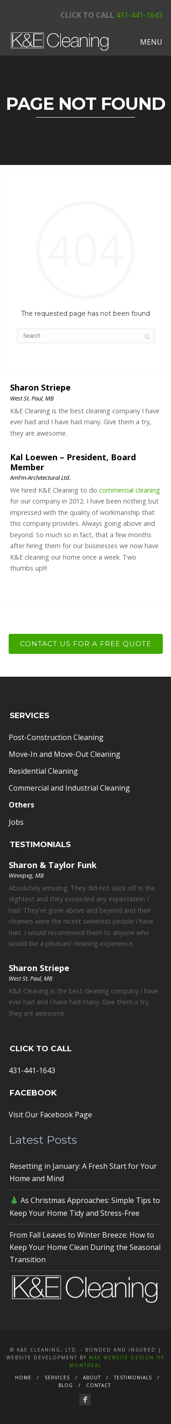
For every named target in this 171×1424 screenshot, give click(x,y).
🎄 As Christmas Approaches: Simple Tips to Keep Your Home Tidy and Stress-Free (85, 1206)
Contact (98, 1385)
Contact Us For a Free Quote (85, 643)
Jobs (16, 822)
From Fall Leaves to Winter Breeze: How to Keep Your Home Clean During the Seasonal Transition (85, 1247)
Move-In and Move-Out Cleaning (64, 754)
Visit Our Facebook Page (50, 1115)
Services (57, 1377)
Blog (65, 1385)
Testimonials (133, 1377)
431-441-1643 (139, 15)
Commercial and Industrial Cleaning (69, 788)
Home (23, 1377)
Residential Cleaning (43, 771)
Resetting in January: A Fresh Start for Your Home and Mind (83, 1172)
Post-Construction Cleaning (56, 737)
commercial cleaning (129, 490)
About (92, 1377)
